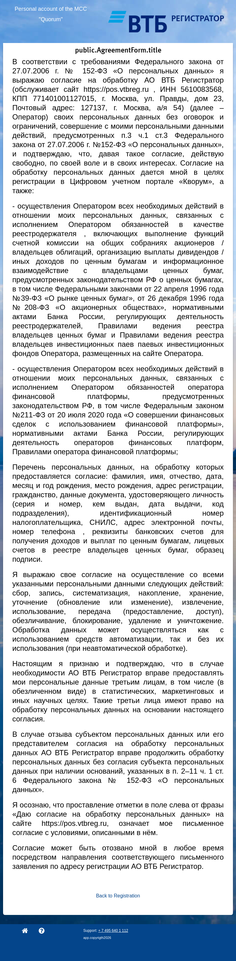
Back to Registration (118, 895)
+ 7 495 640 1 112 (113, 930)
